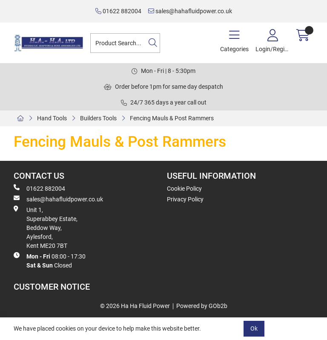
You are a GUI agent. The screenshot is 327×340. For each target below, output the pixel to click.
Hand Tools (52, 118)
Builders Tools (98, 118)
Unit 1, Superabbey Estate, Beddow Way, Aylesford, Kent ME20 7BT (45, 227)
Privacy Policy (185, 199)
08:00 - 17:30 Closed (50, 260)
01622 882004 (118, 11)
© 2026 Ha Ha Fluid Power (135, 305)
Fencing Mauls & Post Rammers (172, 118)
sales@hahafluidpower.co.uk (190, 11)
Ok (254, 328)
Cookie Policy (184, 188)
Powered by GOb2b (201, 305)
